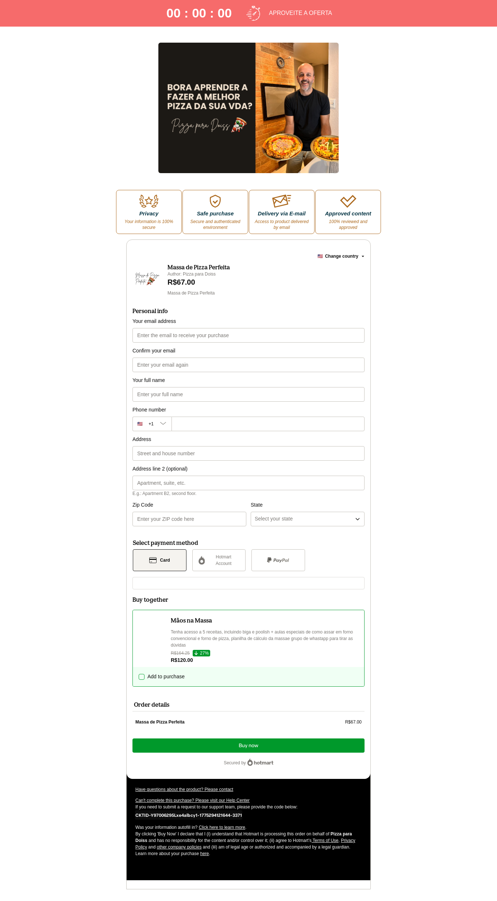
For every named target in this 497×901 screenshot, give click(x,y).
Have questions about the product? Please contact (184, 789)
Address (141, 439)
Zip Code (142, 505)
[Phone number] (268, 424)
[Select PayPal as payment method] (278, 560)
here (204, 853)
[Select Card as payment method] (159, 560)
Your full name (148, 380)
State (257, 505)
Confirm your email (153, 351)
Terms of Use (325, 840)
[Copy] (188, 815)
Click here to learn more (222, 827)
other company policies (179, 847)
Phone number (149, 410)
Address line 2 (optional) (160, 469)
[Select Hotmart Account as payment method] (219, 560)
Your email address (154, 321)
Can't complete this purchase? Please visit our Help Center (192, 800)
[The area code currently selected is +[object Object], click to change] (152, 424)
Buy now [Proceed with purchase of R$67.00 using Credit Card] (248, 745)
